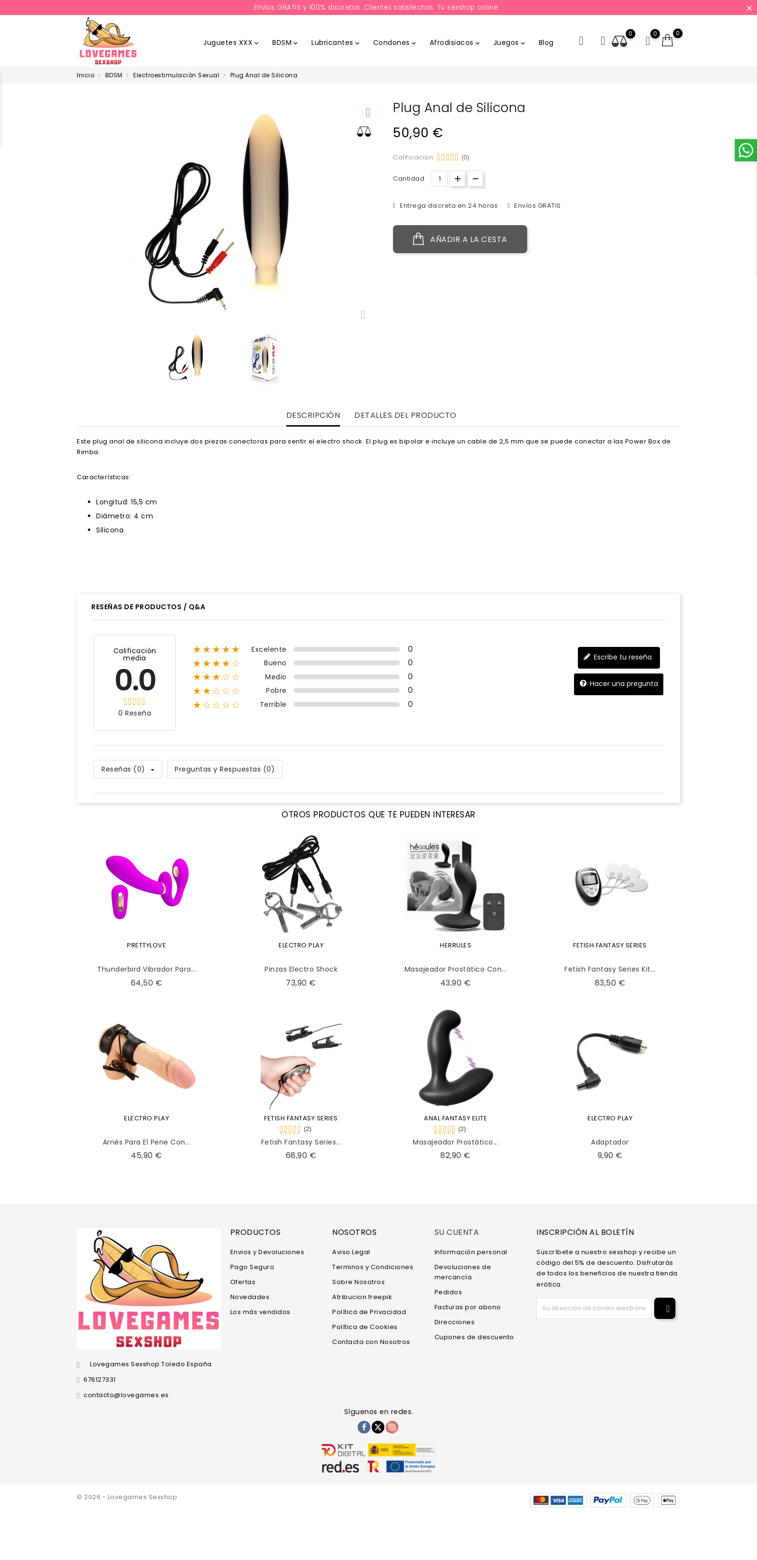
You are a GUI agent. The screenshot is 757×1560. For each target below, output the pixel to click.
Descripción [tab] (313, 416)
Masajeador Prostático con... (456, 969)
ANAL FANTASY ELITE (455, 1118)
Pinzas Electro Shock (301, 969)
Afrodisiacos (455, 42)
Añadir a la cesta (460, 239)
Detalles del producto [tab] (405, 416)
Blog (546, 42)
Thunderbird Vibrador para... (146, 969)
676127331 (100, 1379)
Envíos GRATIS (537, 205)
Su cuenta (457, 1232)
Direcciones (455, 1322)
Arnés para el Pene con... (147, 1142)
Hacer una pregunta (618, 684)
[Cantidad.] (440, 178)
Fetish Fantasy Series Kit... (610, 969)
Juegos (510, 42)
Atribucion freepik (362, 1297)
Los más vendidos (260, 1312)
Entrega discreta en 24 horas (448, 205)
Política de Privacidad (369, 1312)
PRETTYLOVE (146, 945)
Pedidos (449, 1292)
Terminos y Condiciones (372, 1267)
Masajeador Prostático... (455, 1142)
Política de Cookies (365, 1326)
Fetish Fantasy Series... (301, 1142)
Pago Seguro (252, 1267)
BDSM (285, 42)
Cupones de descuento (474, 1337)
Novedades (250, 1297)
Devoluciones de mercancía (463, 1272)
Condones (395, 42)
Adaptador (610, 1142)
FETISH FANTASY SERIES (610, 945)
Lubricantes (336, 42)
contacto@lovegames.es (126, 1395)
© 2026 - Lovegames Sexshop (127, 1497)
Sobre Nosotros (358, 1282)
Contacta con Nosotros (371, 1341)
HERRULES (455, 945)
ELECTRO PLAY (301, 945)
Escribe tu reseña (617, 657)
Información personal (471, 1252)
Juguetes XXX (231, 42)
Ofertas (243, 1282)
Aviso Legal (351, 1252)
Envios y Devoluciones (267, 1252)
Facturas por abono (468, 1307)
